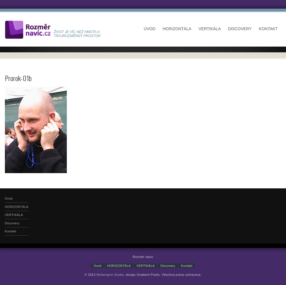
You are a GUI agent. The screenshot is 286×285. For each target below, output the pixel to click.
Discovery (239, 28)
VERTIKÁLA (209, 28)
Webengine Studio (110, 274)
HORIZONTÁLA (177, 28)
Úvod (149, 28)
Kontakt (268, 28)
